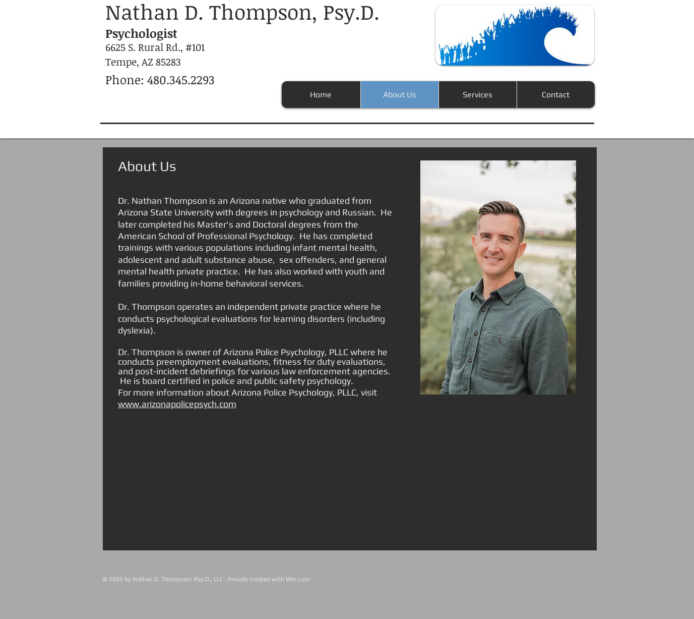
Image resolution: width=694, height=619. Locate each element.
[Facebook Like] (522, 564)
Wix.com (298, 579)
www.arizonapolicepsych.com (177, 404)
